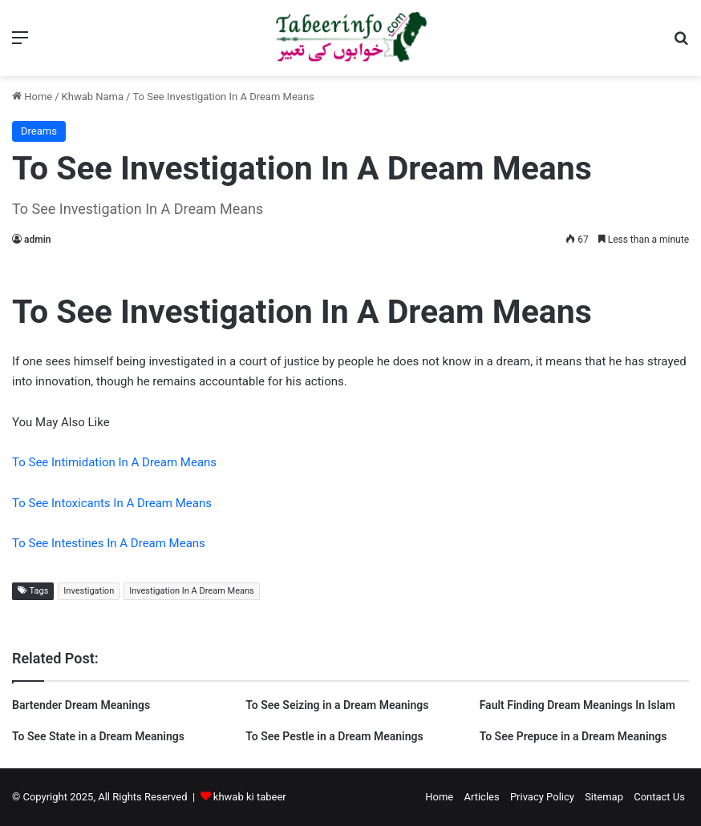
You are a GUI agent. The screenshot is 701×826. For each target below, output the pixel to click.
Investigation (88, 591)
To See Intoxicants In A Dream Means (112, 503)
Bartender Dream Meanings (81, 705)
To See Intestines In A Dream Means (108, 543)
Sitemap (604, 797)
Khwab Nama (93, 97)
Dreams (39, 131)
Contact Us (659, 797)
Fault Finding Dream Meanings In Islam (577, 705)
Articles (481, 797)
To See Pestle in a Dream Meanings (334, 736)
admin (37, 239)
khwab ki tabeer (249, 797)
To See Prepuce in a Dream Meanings (573, 736)
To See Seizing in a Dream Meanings (336, 705)
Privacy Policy (542, 797)
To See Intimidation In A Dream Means (114, 462)
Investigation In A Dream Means (191, 591)
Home (32, 97)
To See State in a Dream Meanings (98, 736)
